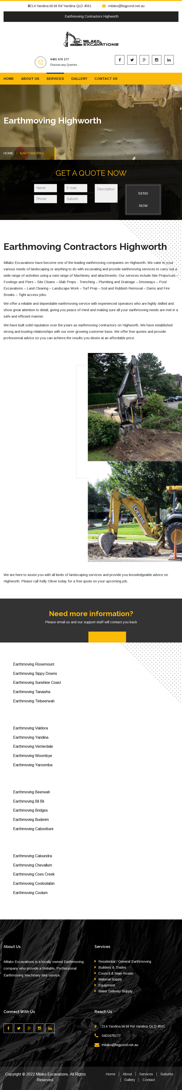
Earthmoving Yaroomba (32, 765)
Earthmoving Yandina (30, 737)
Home (9, 79)
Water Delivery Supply (115, 991)
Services (55, 79)
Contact (149, 1080)
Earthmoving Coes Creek (34, 874)
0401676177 (111, 1035)
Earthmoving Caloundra (32, 856)
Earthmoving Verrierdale (33, 746)
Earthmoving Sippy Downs (35, 673)
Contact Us (107, 637)
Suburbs (166, 1074)
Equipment (106, 985)
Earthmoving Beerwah (31, 792)
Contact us (106, 79)
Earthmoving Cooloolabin (34, 883)
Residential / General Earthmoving (124, 961)
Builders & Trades (112, 967)
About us (30, 79)
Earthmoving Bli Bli (28, 801)
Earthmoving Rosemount (34, 664)
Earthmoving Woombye (32, 756)
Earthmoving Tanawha (31, 692)
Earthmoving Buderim (31, 820)
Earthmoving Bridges (30, 810)
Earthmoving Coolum (30, 893)
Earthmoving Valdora (30, 728)
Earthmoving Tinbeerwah (34, 701)
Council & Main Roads (115, 973)
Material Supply (110, 979)
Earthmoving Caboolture (33, 829)
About (127, 1074)
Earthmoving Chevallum (32, 865)
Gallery (79, 79)
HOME (8, 153)
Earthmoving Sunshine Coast (37, 683)
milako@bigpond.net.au (123, 6)
